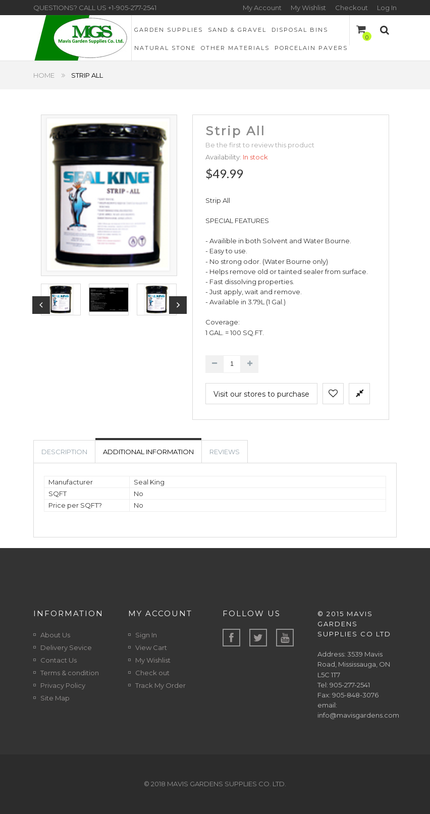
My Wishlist (308, 8)
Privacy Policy (62, 685)
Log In (387, 8)
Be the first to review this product (259, 145)
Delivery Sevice (66, 647)
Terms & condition (69, 673)
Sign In (146, 635)
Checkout (351, 8)
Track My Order (160, 685)
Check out (152, 673)
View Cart (151, 647)
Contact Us (58, 660)
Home (44, 75)
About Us (55, 635)
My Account (262, 8)
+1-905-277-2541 (132, 8)
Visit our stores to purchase (261, 394)
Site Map (55, 698)
